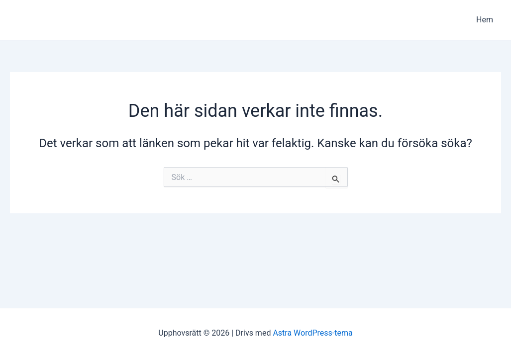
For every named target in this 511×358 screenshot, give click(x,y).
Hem (484, 19)
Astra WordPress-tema (312, 333)
